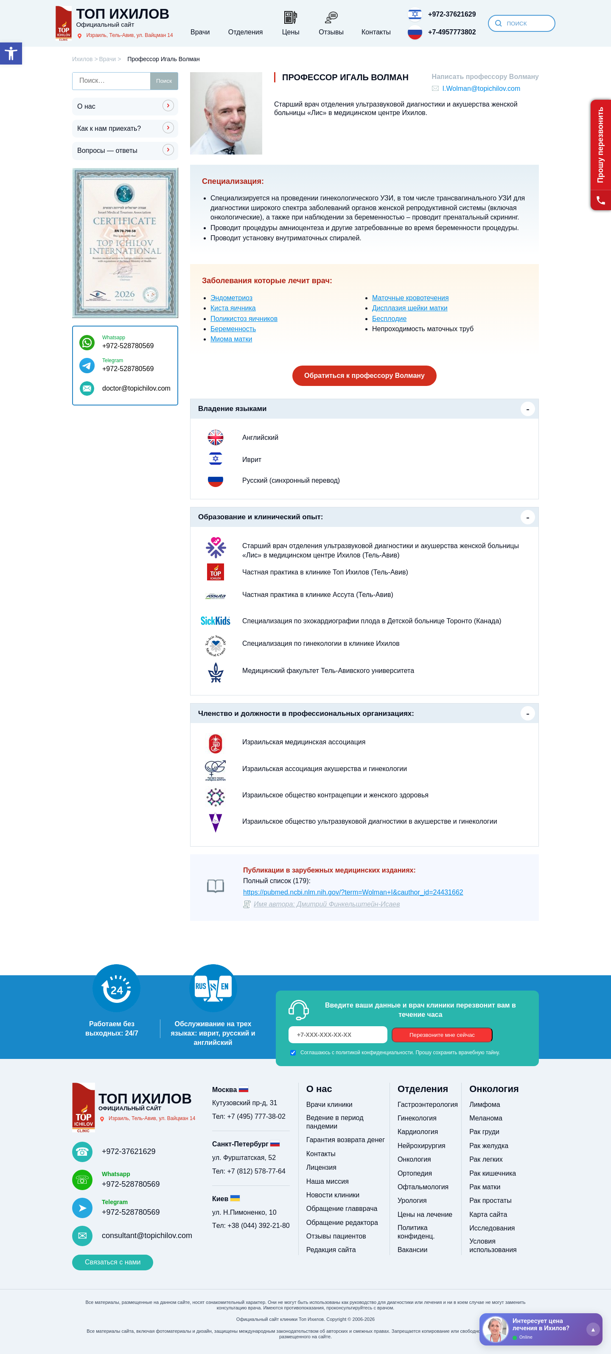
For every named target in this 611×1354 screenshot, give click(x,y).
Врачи (107, 59)
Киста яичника (233, 308)
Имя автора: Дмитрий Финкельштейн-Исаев (327, 904)
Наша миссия (327, 1181)
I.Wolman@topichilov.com (482, 88)
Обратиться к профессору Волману (364, 375)
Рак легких (486, 1159)
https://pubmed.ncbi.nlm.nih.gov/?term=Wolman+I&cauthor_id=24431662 (353, 892)
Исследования (492, 1228)
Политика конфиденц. (416, 1232)
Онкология (414, 1159)
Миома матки (231, 339)
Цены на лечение (425, 1214)
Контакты (321, 1153)
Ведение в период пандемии (335, 1122)
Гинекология (417, 1118)
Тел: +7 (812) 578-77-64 (249, 1171)
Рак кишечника (492, 1173)
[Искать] (498, 23)
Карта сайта (488, 1214)
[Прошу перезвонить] (601, 155)
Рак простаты (490, 1200)
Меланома (485, 1118)
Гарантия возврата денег (345, 1139)
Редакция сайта (331, 1249)
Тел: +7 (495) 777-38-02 (249, 1116)
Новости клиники (333, 1195)
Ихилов (82, 59)
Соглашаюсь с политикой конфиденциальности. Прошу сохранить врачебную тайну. (400, 1053)
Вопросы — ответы (107, 150)
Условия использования (493, 1245)
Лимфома (484, 1104)
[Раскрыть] (593, 1329)
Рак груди (484, 1131)
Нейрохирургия (422, 1145)
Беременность (233, 328)
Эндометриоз (231, 297)
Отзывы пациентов (336, 1236)
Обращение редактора (342, 1222)
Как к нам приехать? (109, 128)
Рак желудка (488, 1145)
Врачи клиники (329, 1104)
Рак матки (484, 1187)
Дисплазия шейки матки (410, 308)
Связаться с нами (112, 1262)
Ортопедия (415, 1173)
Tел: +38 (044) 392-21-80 (251, 1225)
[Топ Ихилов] (114, 23)
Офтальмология (423, 1187)
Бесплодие (389, 318)
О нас (86, 106)
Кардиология (418, 1131)
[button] (11, 53)
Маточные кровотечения (410, 297)
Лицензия (321, 1167)
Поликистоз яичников (243, 318)
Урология (412, 1200)
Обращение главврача (342, 1208)
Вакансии (413, 1249)
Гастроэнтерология (428, 1104)
